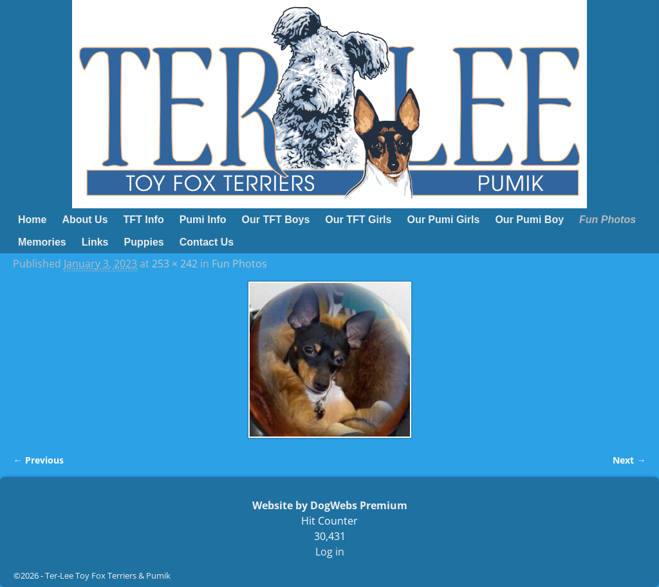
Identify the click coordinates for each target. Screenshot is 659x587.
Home (32, 219)
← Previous (38, 460)
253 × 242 (175, 264)
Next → (629, 460)
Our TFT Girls (358, 219)
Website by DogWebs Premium (329, 505)
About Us (84, 219)
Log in (329, 552)
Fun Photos (607, 219)
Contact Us (207, 242)
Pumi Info (203, 219)
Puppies (144, 242)
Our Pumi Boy (529, 219)
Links (95, 242)
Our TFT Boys (276, 219)
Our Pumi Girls (443, 219)
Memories (42, 242)
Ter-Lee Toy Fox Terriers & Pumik (108, 575)
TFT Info (144, 219)
